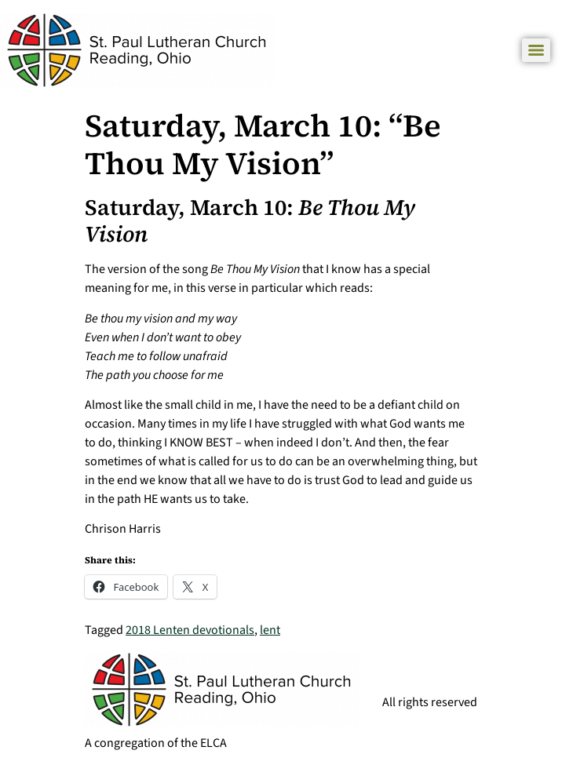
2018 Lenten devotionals (190, 630)
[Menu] (536, 50)
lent (270, 630)
